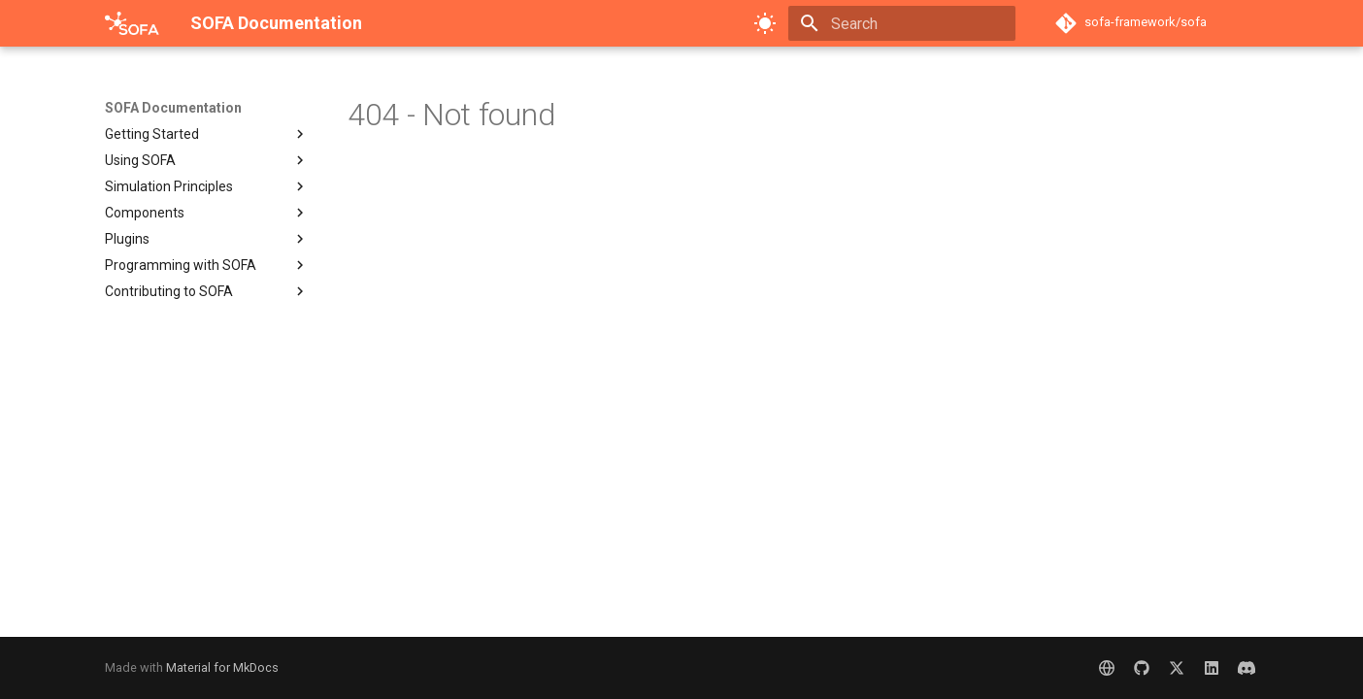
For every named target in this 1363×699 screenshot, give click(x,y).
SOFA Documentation (173, 108)
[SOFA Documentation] (132, 23)
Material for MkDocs (222, 667)
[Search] (901, 23)
